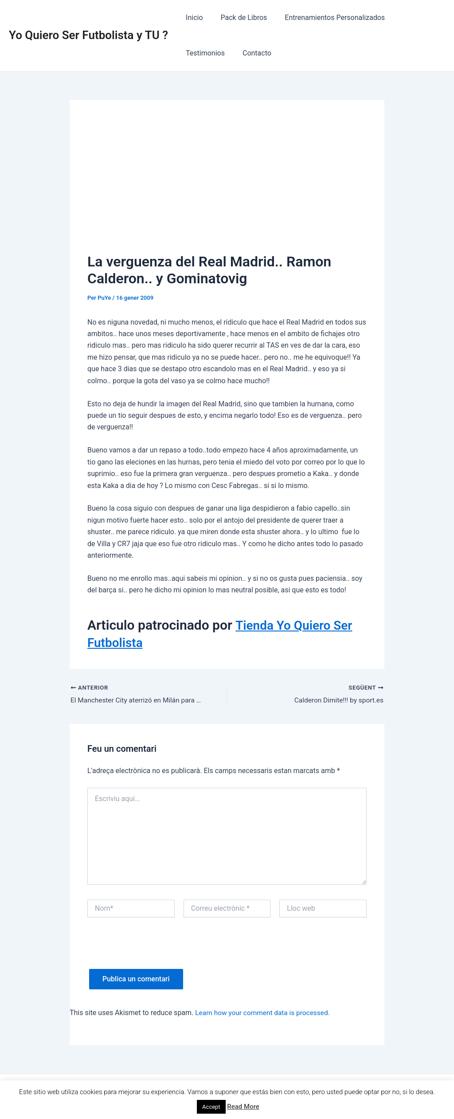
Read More (243, 1107)
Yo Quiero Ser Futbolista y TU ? (88, 35)
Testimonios (409, 17)
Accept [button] (211, 1106)
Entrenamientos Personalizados (326, 17)
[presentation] (154, 952)
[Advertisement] (227, 184)
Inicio (192, 17)
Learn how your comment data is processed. (265, 1013)
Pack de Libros (238, 17)
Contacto (198, 53)
